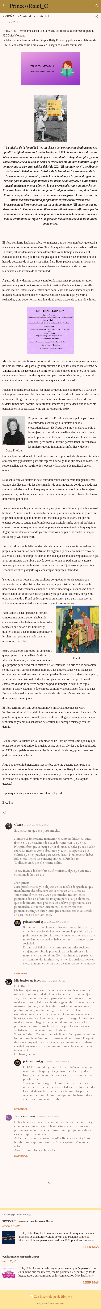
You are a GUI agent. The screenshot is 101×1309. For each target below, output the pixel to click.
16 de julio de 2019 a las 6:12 (47, 1116)
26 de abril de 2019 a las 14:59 (56, 1061)
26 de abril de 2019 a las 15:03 (56, 922)
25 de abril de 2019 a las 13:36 (36, 825)
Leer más (91, 1247)
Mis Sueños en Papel (27, 981)
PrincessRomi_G (28, 6)
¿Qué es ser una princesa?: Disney (20, 1256)
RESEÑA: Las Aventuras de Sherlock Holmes (28, 1221)
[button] (97, 17)
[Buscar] (97, 6)
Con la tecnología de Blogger (50, 1297)
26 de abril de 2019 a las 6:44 (53, 981)
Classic (18, 825)
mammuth (59, 1303)
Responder (21, 973)
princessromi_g (33, 922)
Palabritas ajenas (24, 1116)
